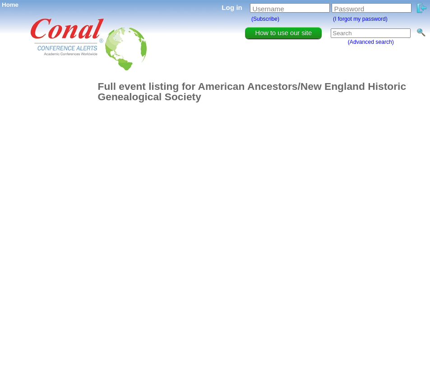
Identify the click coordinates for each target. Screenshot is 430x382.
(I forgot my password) (360, 19)
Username (268, 8)
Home (10, 5)
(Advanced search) (371, 42)
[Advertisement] (48, 216)
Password (349, 8)
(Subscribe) (265, 19)
